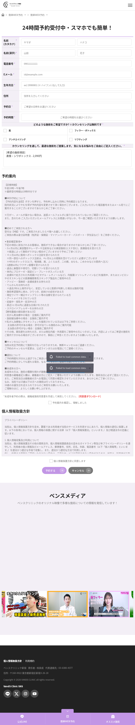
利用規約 (29, 660)
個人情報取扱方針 (13, 660)
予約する (55, 470)
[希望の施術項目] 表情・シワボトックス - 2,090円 (67, 158)
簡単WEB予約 (67, 719)
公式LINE (22, 719)
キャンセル (81, 470)
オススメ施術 (113, 719)
